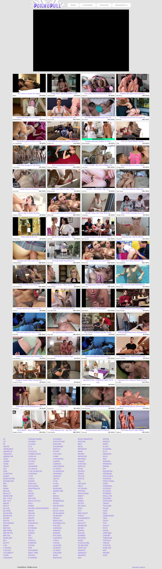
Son (105, 459)
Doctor (32, 498)
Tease (106, 508)
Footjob (57, 444)
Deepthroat (34, 489)
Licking (57, 550)
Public (81, 516)
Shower (82, 555)
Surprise (107, 493)
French (56, 449)
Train (105, 531)
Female (32, 540)
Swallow (107, 496)
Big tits (7, 501)
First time (33, 553)
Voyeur (107, 545)
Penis (80, 498)
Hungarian (58, 513)
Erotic (31, 521)
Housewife (58, 506)
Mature (82, 442)
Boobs (6, 518)
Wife (105, 555)
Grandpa (57, 474)
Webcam (107, 548)
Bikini (6, 503)
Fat (29, 536)
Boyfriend (8, 523)
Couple (31, 461)
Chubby (32, 442)
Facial (31, 531)
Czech (31, 479)
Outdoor (82, 489)
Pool (80, 508)
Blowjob (7, 513)
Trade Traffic (135, 567)
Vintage (107, 540)
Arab (5, 464)
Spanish (106, 461)
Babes (6, 476)
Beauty (7, 493)
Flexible (57, 439)
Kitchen (57, 536)
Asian (6, 466)
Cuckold (32, 469)
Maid (55, 555)
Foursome (58, 447)
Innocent (58, 521)
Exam (31, 526)
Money (81, 454)
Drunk (31, 513)
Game (55, 456)
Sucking (107, 491)
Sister (106, 439)
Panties (81, 491)
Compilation (34, 454)
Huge (55, 508)
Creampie (33, 466)
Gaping (56, 461)
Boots (6, 521)
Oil (79, 481)
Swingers (107, 501)
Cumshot (32, 474)
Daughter (33, 486)
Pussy (81, 521)
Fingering (33, 550)
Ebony (31, 518)
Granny (57, 476)
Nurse (81, 474)
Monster (82, 456)
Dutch (31, 516)
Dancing (32, 484)
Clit (30, 447)
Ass (5, 469)
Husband (57, 516)
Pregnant (83, 513)
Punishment (84, 518)
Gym (55, 481)
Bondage (7, 516)
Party (81, 496)
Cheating (8, 558)
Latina (56, 543)
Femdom (32, 543)
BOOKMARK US (121, 5)
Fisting (31, 555)
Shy (80, 558)
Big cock (7, 498)
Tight (105, 521)
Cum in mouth (35, 471)
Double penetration (38, 508)
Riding (81, 531)
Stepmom (107, 474)
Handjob (57, 489)
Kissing (56, 533)
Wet (105, 550)
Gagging (57, 454)
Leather (57, 545)
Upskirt (106, 536)
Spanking (107, 464)
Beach (6, 491)
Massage (57, 558)
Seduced (82, 548)
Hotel (56, 503)
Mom (80, 451)
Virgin (106, 543)
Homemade (58, 501)
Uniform (107, 533)
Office (81, 479)
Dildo (31, 493)
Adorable (8, 449)
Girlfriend (58, 466)
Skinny (106, 442)
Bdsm (5, 489)
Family (31, 533)
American (8, 456)
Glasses (57, 469)
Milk (80, 447)
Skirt (105, 444)
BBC (5, 484)
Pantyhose (83, 493)
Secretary (83, 545)
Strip (105, 484)
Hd (54, 493)
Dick (30, 491)
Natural (82, 464)
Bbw (5, 486)
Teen (105, 511)
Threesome (108, 516)
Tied (105, 518)
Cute (30, 476)
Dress (31, 511)
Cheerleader (35, 439)
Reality (82, 523)
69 (4, 444)
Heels (56, 496)
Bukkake (7, 538)
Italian (56, 526)
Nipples (81, 466)
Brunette (8, 533)
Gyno (55, 484)
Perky (81, 501)
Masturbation (85, 439)
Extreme (32, 528)
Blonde (7, 511)
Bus (5, 540)
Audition (7, 474)
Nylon (81, 476)
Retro (81, 528)
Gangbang (58, 459)
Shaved (81, 550)
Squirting (108, 471)
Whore (106, 553)
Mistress (82, 449)
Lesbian (57, 548)
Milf (80, 444)
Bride (6, 526)
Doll (30, 503)
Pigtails (82, 506)
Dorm (31, 506)
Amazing (7, 454)
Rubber (81, 536)
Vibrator (107, 538)
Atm (5, 471)
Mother (82, 459)
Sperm (106, 466)
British (6, 528)
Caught (7, 550)
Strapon (107, 479)
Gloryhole (58, 471)
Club (30, 449)
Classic (32, 444)
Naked (81, 461)
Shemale (82, 553)
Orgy (80, 486)
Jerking (57, 531)
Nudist (81, 471)
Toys (105, 528)
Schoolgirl (84, 543)
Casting (7, 548)
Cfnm (5, 555)
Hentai (56, 498)
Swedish (107, 498)
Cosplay (32, 456)
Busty (6, 543)
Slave (106, 447)
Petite (81, 503)
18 (4, 439)
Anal (5, 459)
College (32, 451)
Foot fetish (59, 442)
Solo (105, 456)
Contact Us (142, 567)
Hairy (56, 486)
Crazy (31, 464)
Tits (105, 523)
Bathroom (8, 481)
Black (6, 508)
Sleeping (107, 449)
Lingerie (57, 553)
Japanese (57, 528)
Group (56, 479)
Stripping (107, 486)
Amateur (7, 451)
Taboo (106, 503)
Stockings (108, 476)
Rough (81, 533)
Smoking (107, 454)
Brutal (7, 536)
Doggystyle (34, 501)
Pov (80, 511)
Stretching (108, 481)
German (57, 464)
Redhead (82, 526)
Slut (105, 451)
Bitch (6, 506)
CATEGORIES (88, 5)
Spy (104, 469)
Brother (7, 531)
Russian (82, 538)
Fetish (31, 545)
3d (4, 442)
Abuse (6, 447)
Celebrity (8, 553)
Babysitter (9, 479)
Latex (56, 540)
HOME (73, 5)
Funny (56, 451)
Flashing (32, 558)
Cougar (32, 459)
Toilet (106, 526)
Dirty (31, 496)
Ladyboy (57, 538)
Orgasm (82, 484)
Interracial (59, 523)
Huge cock (58, 511)
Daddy (31, 481)
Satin (80, 540)
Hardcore (58, 491)
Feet (30, 538)
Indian (56, 518)
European (33, 523)
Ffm (30, 548)
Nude (80, 469)
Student (107, 489)
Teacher (107, 506)
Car (5, 545)
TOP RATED (104, 5)
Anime (6, 461)
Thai (105, 513)
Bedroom (8, 496)
